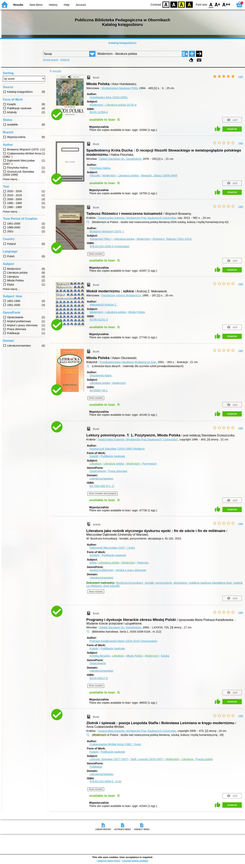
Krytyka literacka (100, 655)
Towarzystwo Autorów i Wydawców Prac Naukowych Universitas (137, 217)
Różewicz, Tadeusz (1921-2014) (172, 238)
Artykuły (94, 555)
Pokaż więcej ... (11, 179)
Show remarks (96, 254)
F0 (211, 4)
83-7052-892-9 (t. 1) (102, 486)
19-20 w (120, 104)
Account (81, 4)
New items (36, 4)
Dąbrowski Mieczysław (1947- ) (112, 547)
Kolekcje (64, 59)
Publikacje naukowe (113, 456)
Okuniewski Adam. (101, 375)
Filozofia (95, 175)
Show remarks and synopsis (102, 493)
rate (240, 76)
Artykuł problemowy (102, 570)
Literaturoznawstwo (101, 478)
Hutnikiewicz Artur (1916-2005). (109, 97)
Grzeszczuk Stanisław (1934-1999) (117, 448)
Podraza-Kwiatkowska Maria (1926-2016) (123, 641)
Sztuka (165, 655)
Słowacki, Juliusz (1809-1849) (159, 175)
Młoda (134, 655)
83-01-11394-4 (99, 112)
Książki (94, 456)
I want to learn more (108, 860)
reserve (232, 128)
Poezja (204, 759)
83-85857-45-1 (99, 390)
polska (114, 463)
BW (173, 4)
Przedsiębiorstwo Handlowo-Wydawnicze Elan (128, 362)
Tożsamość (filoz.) (101, 238)
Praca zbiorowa (117, 471)
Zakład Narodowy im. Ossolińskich (120, 158)
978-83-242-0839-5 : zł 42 (105, 781)
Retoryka (143, 562)
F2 (226, 4)
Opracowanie (98, 471)
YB (182, 4)
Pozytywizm (149, 463)
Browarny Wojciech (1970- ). (107, 231)
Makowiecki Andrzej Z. (103, 304)
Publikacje (96, 766)
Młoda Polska (136, 312)
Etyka (93, 562)
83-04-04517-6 (99, 678)
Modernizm (96, 104)
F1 (217, 4)
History (53, 4)
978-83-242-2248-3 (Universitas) (109, 246)
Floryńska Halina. (100, 168)
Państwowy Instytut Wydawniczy (121, 295)
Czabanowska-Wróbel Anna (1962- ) (115, 744)
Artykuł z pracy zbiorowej (131, 570)
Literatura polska (128, 175)
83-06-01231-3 (99, 319)
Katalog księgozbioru (122, 42)
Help (66, 4)
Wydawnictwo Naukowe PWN (119, 88)
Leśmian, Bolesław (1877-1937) (109, 759)
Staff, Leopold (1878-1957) (147, 759)
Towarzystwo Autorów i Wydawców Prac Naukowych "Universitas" (138, 439)
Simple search (50, 59)
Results (18, 4)
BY (189, 4)
